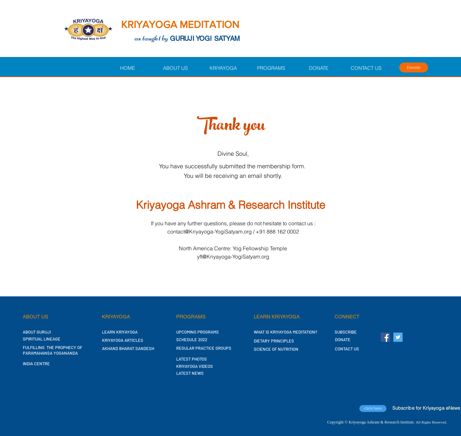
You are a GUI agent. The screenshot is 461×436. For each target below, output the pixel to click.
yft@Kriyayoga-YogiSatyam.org (233, 256)
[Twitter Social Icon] (398, 337)
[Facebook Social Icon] (385, 337)
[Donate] (413, 67)
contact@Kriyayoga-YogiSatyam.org (209, 231)
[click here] (372, 408)
